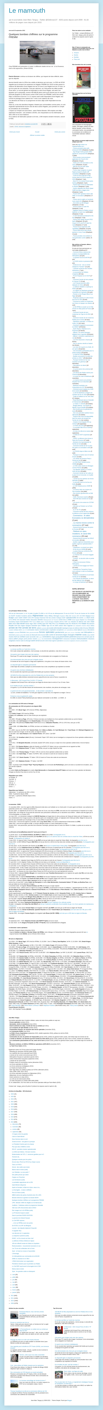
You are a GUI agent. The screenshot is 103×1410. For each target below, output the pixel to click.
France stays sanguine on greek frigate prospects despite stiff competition (82, 172)
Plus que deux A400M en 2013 (21, 1147)
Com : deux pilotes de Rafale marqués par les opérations (27, 1365)
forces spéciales (47, 632)
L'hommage (15, 1253)
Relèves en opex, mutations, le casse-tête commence (81, 533)
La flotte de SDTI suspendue (81, 435)
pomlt (25, 639)
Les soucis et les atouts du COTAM (83, 502)
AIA (10, 616)
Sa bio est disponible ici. (63, 862)
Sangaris (28, 625)
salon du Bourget (26, 641)
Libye (92, 621)
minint (92, 635)
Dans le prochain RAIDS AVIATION (22, 1215)
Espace (82, 620)
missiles (11, 637)
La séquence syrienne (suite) (20, 1236)
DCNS (16, 126)
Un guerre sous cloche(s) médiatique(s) (21, 670)
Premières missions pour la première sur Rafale (26, 1264)
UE (51, 625)
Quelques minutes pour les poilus (21, 1159)
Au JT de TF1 (77, 509)
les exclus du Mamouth (30, 635)
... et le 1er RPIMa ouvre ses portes (22, 1223)
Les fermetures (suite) (18, 1180)
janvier (14, 1292)
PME (50, 623)
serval (37, 641)
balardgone (65, 628)
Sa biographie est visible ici (22, 838)
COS (29, 618)
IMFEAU (61, 621)
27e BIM (40, 613)
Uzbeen (61, 625)
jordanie (17, 635)
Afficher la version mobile (37, 135)
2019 (12, 1107)
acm (74, 625)
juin (13, 1279)
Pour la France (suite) (18, 1192)
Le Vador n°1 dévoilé (79, 404)
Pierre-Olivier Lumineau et (32, 1005)
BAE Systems (72, 616)
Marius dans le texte (18, 1269)
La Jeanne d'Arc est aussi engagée (83, 554)
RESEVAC (75, 623)
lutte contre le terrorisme (54, 635)
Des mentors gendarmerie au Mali (83, 493)
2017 (12, 1112)
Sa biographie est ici (59, 834)
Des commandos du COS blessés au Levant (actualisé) (26, 1372)
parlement (72, 637)
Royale (11, 625)
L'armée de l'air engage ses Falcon (83, 565)
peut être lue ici (82, 840)
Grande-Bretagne (49, 621)
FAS (30, 621)
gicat (66, 632)
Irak (85, 621)
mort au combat (19, 637)
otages (53, 637)
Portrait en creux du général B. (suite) (21, 696)
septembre (15, 1132)
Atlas (67, 616)
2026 (12, 1094)
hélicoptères (88, 632)
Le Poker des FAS (78, 425)
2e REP (46, 613)
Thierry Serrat (74, 1005)
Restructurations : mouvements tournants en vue (26, 1246)
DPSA (10, 619)
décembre (15, 1124)
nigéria (40, 637)
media (84, 635)
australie (44, 628)
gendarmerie (59, 632)
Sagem (23, 625)
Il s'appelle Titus (16, 1231)
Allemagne (56, 616)
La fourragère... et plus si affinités (21, 1190)
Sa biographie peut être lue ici (81, 847)
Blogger (69, 1400)
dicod (75, 630)
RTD (79, 623)
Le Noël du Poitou (78, 354)
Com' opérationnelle (69, 618)
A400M (92, 613)
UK (53, 625)
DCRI (85, 617)
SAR (15, 625)
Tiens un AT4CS (16, 1164)
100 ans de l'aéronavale (16, 613)
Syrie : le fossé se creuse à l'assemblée (23, 1251)
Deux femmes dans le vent (20, 1139)
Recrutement (90, 623)
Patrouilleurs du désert (79, 365)
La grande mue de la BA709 (81, 257)
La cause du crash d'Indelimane (82, 376)
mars (14, 1287)
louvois (43, 635)
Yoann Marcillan (16, 1005)
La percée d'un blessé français (21, 1218)
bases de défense (74, 628)
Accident (18, 616)
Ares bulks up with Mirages (81, 203)
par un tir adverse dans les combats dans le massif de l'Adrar (64, 836)
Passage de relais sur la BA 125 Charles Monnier (24, 1339)
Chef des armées (51, 618)
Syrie (39, 625)
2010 (12, 1300)
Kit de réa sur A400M (79, 549)
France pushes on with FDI (81, 206)
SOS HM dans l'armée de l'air (81, 498)
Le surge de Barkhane (79, 582)
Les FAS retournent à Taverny (82, 340)
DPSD (14, 620)
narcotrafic (33, 637)
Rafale (84, 623)
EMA (69, 620)
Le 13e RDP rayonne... (18, 1220)
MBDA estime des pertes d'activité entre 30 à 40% (26, 1195)
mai (13, 1282)
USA (56, 625)
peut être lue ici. (81, 845)
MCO (14, 623)
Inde (69, 621)
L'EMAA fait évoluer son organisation (23, 1261)
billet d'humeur (84, 628)
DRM (18, 619)
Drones (40, 620)
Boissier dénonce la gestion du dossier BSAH (25, 1197)
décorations (90, 630)
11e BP (25, 613)
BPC (78, 616)
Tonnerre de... (16, 1157)
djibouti (80, 630)
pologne (21, 639)
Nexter (27, 623)
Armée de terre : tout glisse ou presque (23, 1141)
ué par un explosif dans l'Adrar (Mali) (57, 845)
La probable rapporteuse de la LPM (22, 1182)
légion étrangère (69, 635)
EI (66, 619)
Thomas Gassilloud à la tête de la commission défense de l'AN (28, 1391)
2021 (12, 1101)
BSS (83, 616)
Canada (36, 618)
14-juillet (35, 613)
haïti (82, 632)
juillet (14, 1277)
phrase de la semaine (83, 637)
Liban (88, 621)
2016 (12, 1114)
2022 (12, 1099)
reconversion (48, 639)
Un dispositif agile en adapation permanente (23, 665)
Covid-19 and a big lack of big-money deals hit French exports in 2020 (82, 177)
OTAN (39, 623)
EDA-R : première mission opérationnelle (24, 1149)
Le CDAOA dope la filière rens (82, 451)
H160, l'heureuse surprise (80, 497)
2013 (12, 1122)
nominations (46, 637)
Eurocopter (91, 620)
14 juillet (30, 613)
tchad (49, 641)
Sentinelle (34, 625)
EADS (61, 620)
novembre (15, 1127)
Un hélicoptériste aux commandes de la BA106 (25, 1256)
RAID (66, 623)
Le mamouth (27, 10)
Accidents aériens (26, 616)
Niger (31, 623)
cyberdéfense (70, 630)
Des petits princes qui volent (20, 1174)
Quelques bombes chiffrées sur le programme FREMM (28, 1200)
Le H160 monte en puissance (81, 261)
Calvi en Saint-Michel (18, 1136)
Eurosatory (12, 621)
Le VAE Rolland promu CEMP (82, 486)
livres (39, 635)
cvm (65, 630)
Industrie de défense (77, 621)
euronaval (17, 632)
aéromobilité (50, 628)
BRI (81, 616)
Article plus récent (14, 132)
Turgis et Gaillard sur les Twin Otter (83, 396)
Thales (43, 625)
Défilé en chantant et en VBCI (20, 1258)
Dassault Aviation (25, 620)
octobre (14, 1129)
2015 (12, 1117)
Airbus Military (48, 616)
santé (33, 641)
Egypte (77, 619)
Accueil (37, 132)
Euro (86, 619)
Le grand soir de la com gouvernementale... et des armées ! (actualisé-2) (31, 691)
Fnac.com (77, 59)
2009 (12, 1303)
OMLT (35, 623)
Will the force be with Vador (81, 166)
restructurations (82, 639)
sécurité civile (44, 641)
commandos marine (33, 630)
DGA (88, 618)
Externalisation (24, 621)
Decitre (76, 55)
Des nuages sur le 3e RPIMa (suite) (22, 1210)
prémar (39, 638)
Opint (43, 623)
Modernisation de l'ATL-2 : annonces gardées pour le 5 (28, 1154)
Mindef (22, 623)
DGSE (92, 618)
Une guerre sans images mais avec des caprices (24, 654)
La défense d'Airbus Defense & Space (23, 1241)
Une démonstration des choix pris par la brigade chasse (26, 659)
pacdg (57, 637)
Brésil (92, 616)
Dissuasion (34, 620)
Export (18, 621)
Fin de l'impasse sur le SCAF (81, 276)
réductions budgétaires (25, 126)
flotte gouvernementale (32, 632)
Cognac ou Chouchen (18, 1177)
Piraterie (62, 623)
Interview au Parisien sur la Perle (82, 506)
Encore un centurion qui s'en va (19, 1322)
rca (43, 639)
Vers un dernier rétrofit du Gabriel (82, 343)
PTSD (57, 623)
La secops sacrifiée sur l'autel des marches (23, 649)
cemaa (16, 630)
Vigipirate (70, 625)
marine (78, 634)
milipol (88, 635)
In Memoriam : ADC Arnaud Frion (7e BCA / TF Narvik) (26, 680)
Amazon (76, 53)
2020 (12, 1104)
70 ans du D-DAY (69, 613)
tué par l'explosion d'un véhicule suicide (59, 902)
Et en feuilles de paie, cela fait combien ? (22, 685)
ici (87, 932)
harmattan (78, 632)
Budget (11, 618)
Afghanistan (38, 615)
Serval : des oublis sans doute (21, 1167)
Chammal (42, 618)
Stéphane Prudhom (49, 1005)
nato (37, 637)
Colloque (58, 618)
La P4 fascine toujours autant (20, 1213)
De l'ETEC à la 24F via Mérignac (21, 1225)
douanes (85, 630)
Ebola (73, 619)
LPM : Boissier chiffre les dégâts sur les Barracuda (27, 1202)
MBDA (11, 623)
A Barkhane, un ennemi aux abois (83, 547)
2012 (12, 1295)
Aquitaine (62, 616)
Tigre (47, 625)
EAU (64, 620)
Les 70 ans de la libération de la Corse (23, 1248)
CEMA (20, 618)
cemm (20, 630)
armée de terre (29, 628)
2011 (12, 1298)
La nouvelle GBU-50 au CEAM (82, 427)
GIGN (38, 621)
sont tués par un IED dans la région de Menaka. (73, 913)
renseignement (57, 639)
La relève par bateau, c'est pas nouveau (23, 1152)
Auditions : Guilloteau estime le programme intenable (27, 1205)
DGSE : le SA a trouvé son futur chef (22, 1238)
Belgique (88, 616)
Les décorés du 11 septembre (20, 1233)
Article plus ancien (60, 132)
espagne (11, 632)
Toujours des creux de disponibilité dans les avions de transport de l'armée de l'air (82, 418)
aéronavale (58, 628)
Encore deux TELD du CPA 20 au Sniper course (26, 1162)
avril (13, 1285)
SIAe (19, 625)
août (13, 1274)
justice (21, 635)
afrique (88, 625)
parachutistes (64, 637)
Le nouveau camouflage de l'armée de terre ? (32, 1380)
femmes (23, 632)
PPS (53, 623)
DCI (78, 618)
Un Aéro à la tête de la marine (82, 431)
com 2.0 (24, 630)
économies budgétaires (69, 640)
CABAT (16, 617)
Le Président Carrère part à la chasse (23, 1144)
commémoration (44, 630)
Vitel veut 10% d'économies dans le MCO (24, 1208)
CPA (32, 618)
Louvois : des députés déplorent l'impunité (24, 1228)
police (16, 639)
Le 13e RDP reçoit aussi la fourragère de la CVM (26, 1266)
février (14, 1290)
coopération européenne (56, 630)
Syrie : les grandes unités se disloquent (23, 1271)
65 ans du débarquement (55, 613)
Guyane (56, 621)
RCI (70, 623)
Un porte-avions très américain (82, 369)
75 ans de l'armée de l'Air (82, 613)
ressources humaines (69, 639)
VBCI (65, 625)
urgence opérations (57, 641)
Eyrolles (76, 57)
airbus (92, 625)
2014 (12, 1119)
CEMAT (25, 618)
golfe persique (71, 632)
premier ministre (32, 639)
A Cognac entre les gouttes (20, 1134)
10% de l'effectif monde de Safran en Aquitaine (25, 1243)
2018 (12, 1109)
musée (27, 637)
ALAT (13, 616)
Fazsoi (34, 621)
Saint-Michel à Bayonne (19, 1185)
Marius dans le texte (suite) (20, 1169)
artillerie (39, 628)
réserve (18, 641)
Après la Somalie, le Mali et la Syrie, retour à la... (26, 1187)
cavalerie (11, 630)
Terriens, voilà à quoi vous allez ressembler (31, 1355)
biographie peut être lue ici (76, 853)
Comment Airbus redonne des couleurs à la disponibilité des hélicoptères (81, 254)
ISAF (66, 621)
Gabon (42, 621)
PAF (47, 623)
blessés (91, 628)
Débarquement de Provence (51, 619)
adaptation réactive (81, 625)
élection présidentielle (81, 640)
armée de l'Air (15, 628)
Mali (18, 623)
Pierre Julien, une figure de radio (73, 1371)
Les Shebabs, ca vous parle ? (20, 1172)
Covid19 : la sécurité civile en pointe (83, 558)
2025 (12, 1096)
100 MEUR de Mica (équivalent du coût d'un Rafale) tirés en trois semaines (32, 675)
